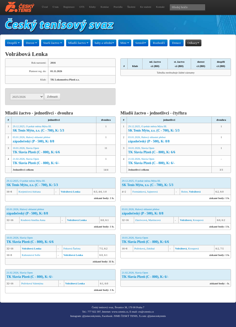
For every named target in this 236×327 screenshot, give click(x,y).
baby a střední (104, 43)
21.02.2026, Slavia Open (54, 161)
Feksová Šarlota (72, 248)
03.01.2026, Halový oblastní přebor (54, 140)
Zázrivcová (141, 220)
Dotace (176, 43)
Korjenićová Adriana (30, 191)
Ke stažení (145, 6)
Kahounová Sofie (31, 255)
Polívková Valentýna (32, 283)
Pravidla (118, 6)
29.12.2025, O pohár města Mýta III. (54, 129)
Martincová (154, 220)
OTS (81, 6)
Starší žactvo (52, 43)
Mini (124, 43)
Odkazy (193, 43)
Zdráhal (150, 248)
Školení (131, 6)
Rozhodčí (159, 43)
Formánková (139, 191)
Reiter (184, 191)
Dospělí (13, 43)
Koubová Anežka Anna (33, 220)
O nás (55, 6)
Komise (105, 6)
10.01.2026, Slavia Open (54, 150)
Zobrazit (52, 96)
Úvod (45, 6)
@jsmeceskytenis (91, 315)
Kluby (92, 6)
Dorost (31, 43)
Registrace (69, 6)
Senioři (140, 43)
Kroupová (198, 220)
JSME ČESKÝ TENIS (125, 315)
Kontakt (160, 6)
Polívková (139, 248)
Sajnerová (152, 191)
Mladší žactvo (78, 43)
